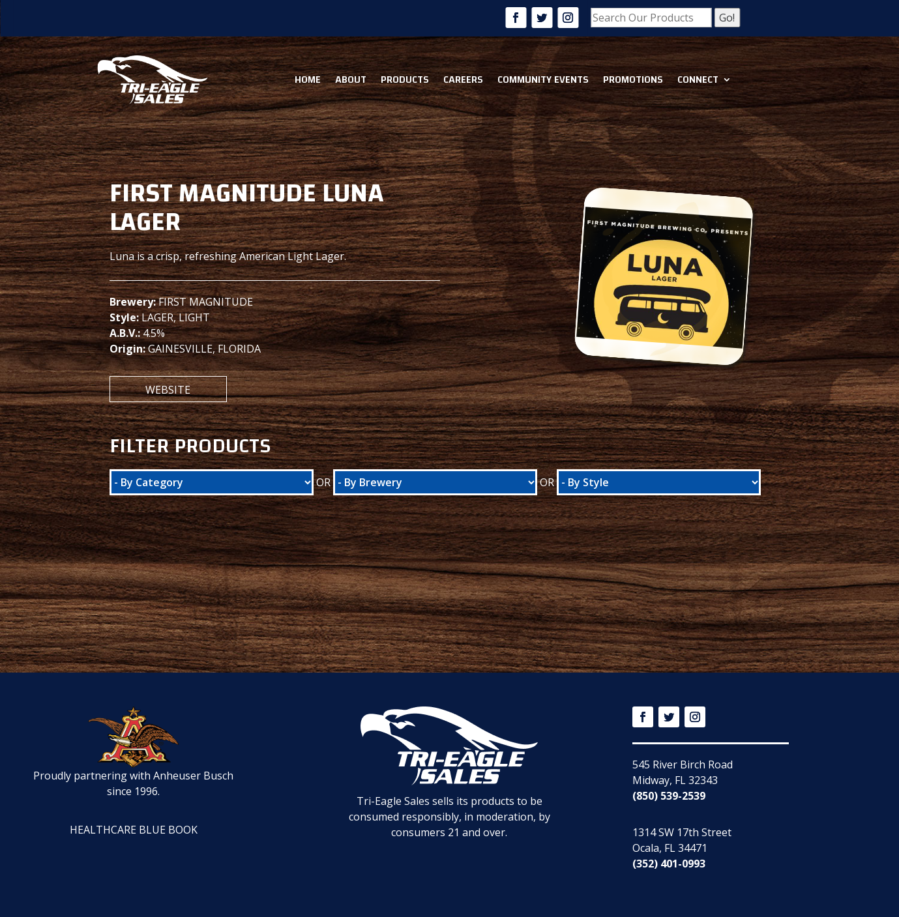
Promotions (633, 79)
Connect (697, 79)
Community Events (543, 79)
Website (167, 390)
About (350, 79)
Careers (463, 79)
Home (308, 79)
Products (405, 79)
